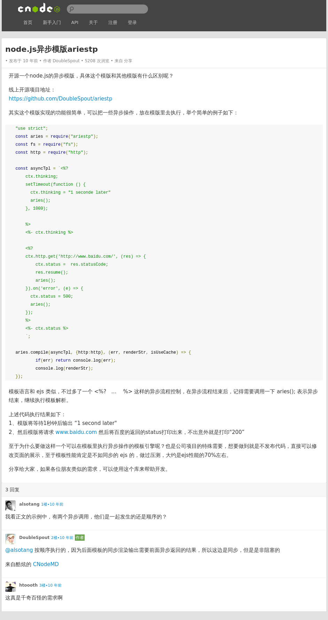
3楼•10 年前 (50, 585)
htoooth (28, 585)
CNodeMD (46, 564)
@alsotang (19, 550)
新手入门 (52, 22)
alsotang (29, 504)
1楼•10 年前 (52, 504)
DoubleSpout (66, 60)
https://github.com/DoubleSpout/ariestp (60, 99)
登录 (132, 22)
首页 (27, 22)
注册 (112, 22)
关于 (93, 22)
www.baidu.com (76, 432)
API (75, 22)
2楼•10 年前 (62, 538)
